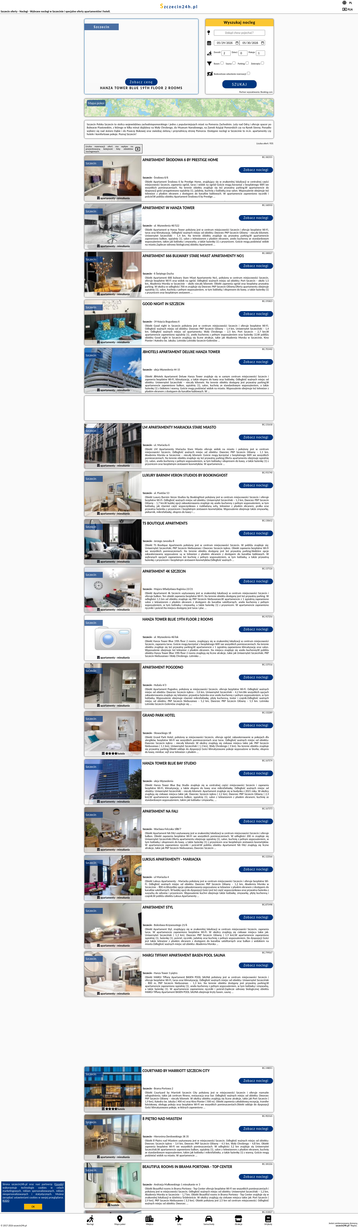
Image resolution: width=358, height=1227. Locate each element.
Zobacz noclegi (256, 170)
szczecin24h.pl (179, 6)
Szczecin (91, 163)
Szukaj (239, 84)
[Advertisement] (179, 1032)
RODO (6, 1200)
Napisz (354, 1225)
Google (59, 1184)
